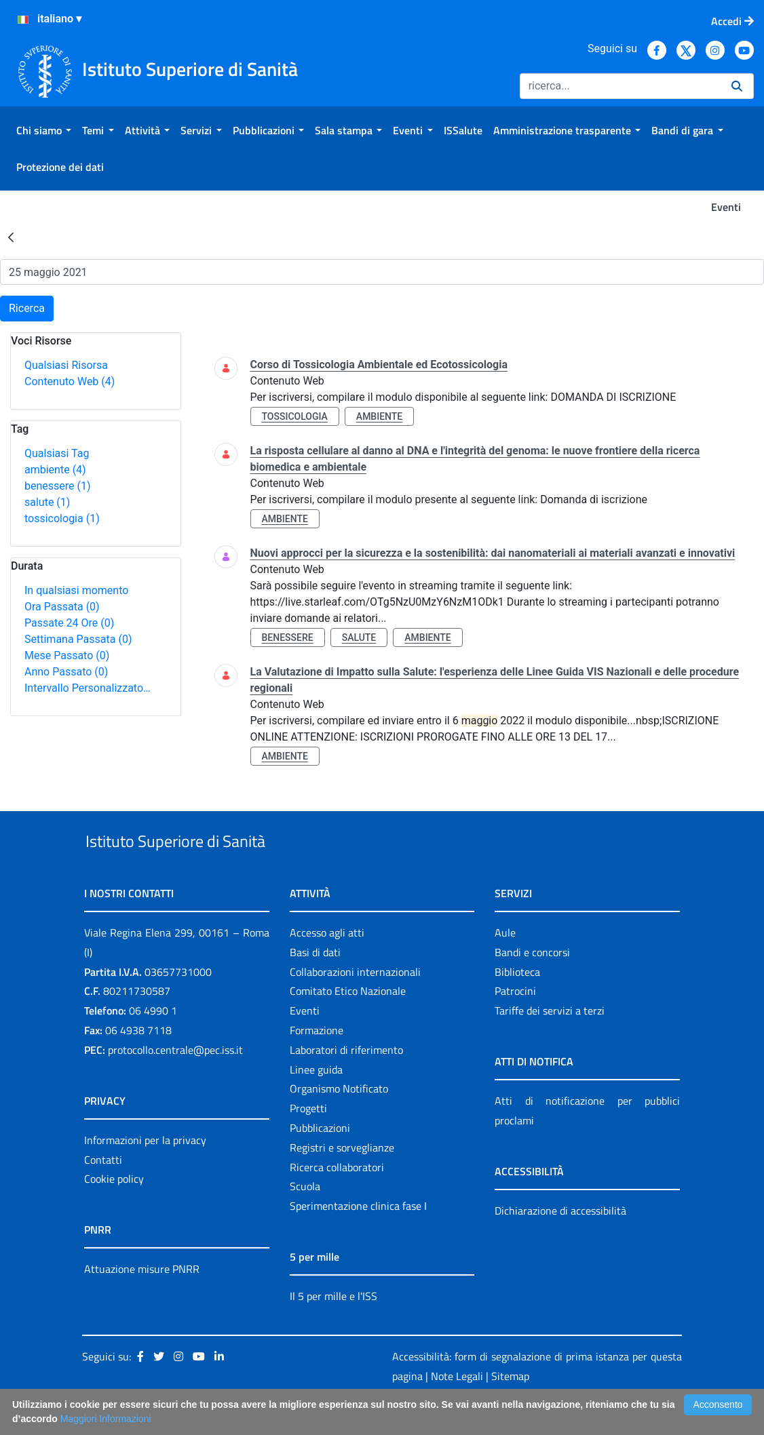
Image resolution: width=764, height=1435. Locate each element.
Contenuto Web (69, 381)
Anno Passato (66, 671)
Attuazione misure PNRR (141, 1301)
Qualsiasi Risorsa (66, 365)
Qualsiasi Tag (56, 453)
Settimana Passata (78, 639)
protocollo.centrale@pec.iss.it (175, 1081)
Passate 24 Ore (69, 622)
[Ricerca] (620, 86)
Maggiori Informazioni (105, 1418)
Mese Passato (66, 655)
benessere (57, 485)
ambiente (55, 469)
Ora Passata (62, 606)
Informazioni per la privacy (145, 1171)
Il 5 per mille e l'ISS (333, 1327)
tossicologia (62, 518)
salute (47, 502)
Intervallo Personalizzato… (87, 688)
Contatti (103, 1191)
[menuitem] (44, 130)
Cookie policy (114, 1210)
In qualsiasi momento (76, 590)
